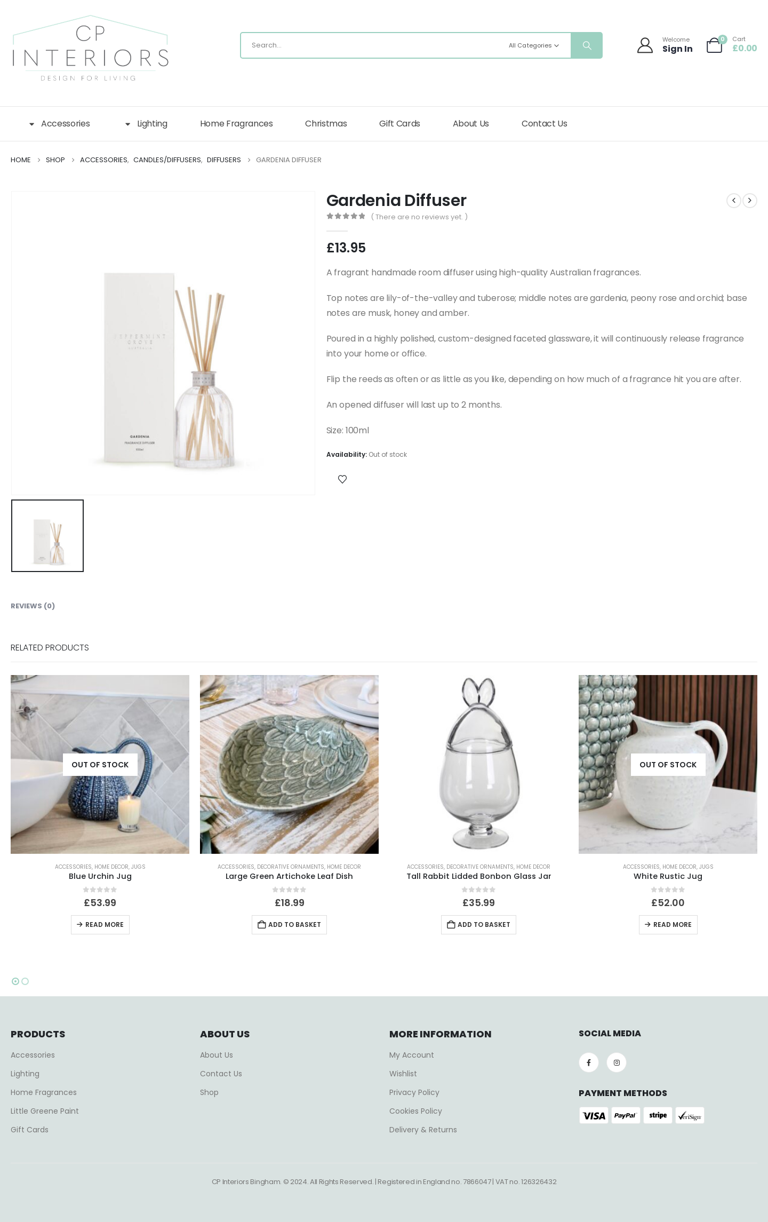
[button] (15, 981)
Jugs (138, 867)
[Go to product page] (100, 764)
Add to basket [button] (294, 924)
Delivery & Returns (423, 1129)
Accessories (58, 123)
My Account (411, 1055)
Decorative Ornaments (290, 867)
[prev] (733, 200)
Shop (209, 1092)
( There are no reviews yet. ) (419, 217)
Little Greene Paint (45, 1111)
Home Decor (111, 867)
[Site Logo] (91, 48)
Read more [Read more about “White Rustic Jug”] (672, 924)
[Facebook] (589, 1062)
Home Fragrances (236, 123)
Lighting (144, 123)
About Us (471, 123)
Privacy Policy (414, 1092)
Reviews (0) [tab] (33, 606)
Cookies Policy (415, 1111)
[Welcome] (666, 45)
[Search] (586, 45)
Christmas (326, 123)
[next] (749, 200)
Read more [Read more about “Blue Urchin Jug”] (104, 924)
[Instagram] (616, 1062)
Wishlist (403, 1073)
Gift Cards (399, 123)
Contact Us (544, 123)
